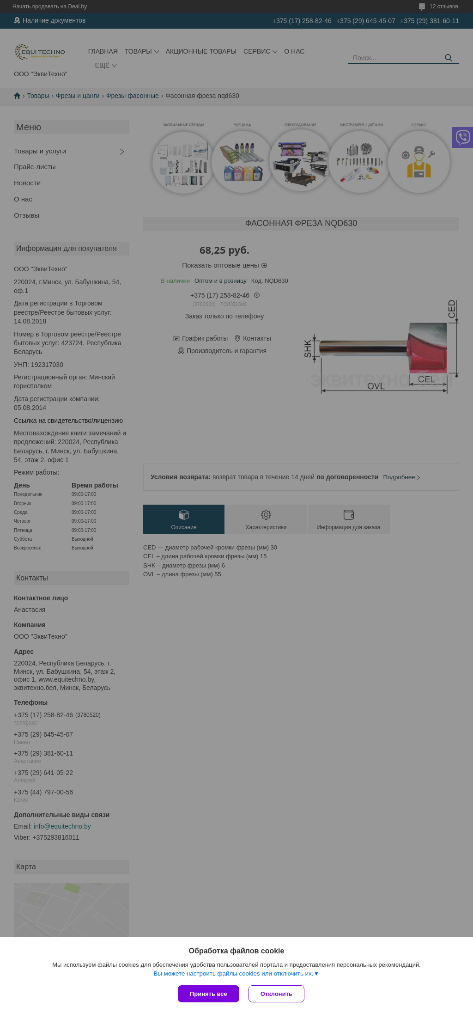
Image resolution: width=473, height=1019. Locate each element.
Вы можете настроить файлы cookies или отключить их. (233, 973)
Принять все (208, 993)
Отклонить (276, 993)
